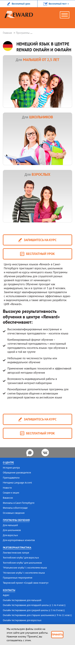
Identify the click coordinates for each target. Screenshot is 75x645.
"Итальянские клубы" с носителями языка (25, 567)
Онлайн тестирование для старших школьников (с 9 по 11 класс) (37, 615)
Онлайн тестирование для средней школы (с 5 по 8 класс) (34, 610)
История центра (11, 467)
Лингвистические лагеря (16, 552)
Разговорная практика (17, 547)
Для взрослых (10, 535)
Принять (57, 634)
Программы (23, 32)
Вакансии (8, 497)
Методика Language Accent (17, 482)
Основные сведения (13, 513)
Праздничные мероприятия (17, 577)
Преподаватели (11, 477)
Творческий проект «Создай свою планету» (25, 582)
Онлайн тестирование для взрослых (22, 620)
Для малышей (10, 525)
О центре (8, 462)
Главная (7, 32)
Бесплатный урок (37, 254)
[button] (56, 3)
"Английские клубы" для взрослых (21, 557)
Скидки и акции (11, 492)
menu (66, 16)
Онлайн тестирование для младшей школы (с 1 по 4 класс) (34, 605)
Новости (7, 487)
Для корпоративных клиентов (19, 540)
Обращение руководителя (17, 472)
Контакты (9, 590)
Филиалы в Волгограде (15, 507)
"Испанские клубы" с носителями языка (24, 572)
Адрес (6, 595)
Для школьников (12, 530)
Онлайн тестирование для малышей (22, 600)
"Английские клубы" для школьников (22, 562)
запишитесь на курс (37, 240)
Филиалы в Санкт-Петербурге (18, 502)
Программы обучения (16, 520)
